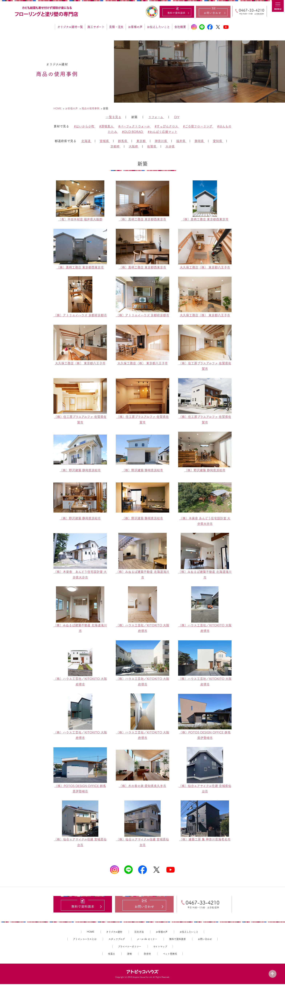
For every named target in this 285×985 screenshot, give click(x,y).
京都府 (115, 146)
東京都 (141, 141)
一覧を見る (113, 117)
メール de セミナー (147, 940)
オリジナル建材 (114, 933)
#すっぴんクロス (167, 126)
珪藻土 (111, 955)
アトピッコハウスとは (85, 940)
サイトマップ (160, 947)
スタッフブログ (117, 940)
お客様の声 (135, 26)
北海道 (86, 141)
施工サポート (96, 26)
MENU (278, 6)
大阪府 (134, 146)
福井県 (181, 141)
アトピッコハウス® (142, 972)
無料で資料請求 (177, 940)
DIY (176, 117)
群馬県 (123, 141)
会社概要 (180, 26)
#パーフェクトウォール (134, 126)
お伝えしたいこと (158, 26)
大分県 (170, 146)
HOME (90, 933)
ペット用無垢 (170, 955)
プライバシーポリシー (129, 947)
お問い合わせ (205, 940)
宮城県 (105, 141)
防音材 (147, 955)
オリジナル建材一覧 (70, 26)
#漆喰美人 (106, 126)
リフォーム (156, 117)
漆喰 (129, 955)
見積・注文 (116, 26)
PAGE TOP (274, 972)
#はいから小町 (84, 126)
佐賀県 (152, 146)
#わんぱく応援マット (162, 131)
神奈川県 (161, 141)
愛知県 (218, 141)
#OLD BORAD (133, 131)
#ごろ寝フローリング (198, 126)
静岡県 (199, 141)
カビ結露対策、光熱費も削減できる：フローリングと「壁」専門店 (47, 11)
